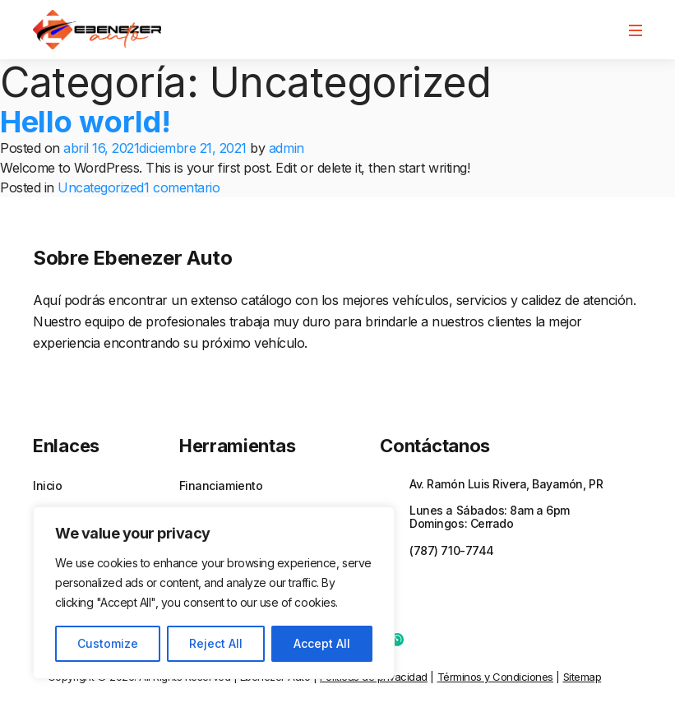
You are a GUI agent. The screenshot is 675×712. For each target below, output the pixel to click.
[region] (214, 592)
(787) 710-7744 (451, 550)
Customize (107, 643)
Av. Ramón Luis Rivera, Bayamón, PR (506, 484)
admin (286, 148)
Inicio (47, 485)
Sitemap (582, 676)
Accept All (322, 643)
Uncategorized (101, 187)
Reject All (216, 643)
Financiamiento (220, 485)
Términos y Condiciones (495, 676)
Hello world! (85, 121)
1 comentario (182, 187)
